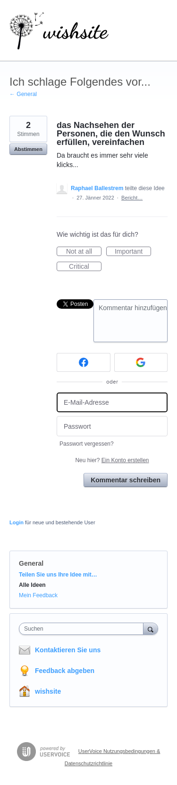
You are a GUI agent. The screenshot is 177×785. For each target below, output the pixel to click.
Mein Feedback (38, 595)
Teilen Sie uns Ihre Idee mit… (58, 574)
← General (23, 94)
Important (133, 252)
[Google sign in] (141, 362)
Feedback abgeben (64, 670)
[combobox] (83, 628)
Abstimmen (28, 149)
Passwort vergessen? (86, 444)
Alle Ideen (32, 585)
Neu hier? (112, 460)
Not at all (83, 252)
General (31, 563)
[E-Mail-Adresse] (112, 402)
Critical (85, 267)
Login (16, 522)
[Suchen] (150, 628)
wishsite (48, 691)
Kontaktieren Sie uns (68, 650)
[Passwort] (112, 426)
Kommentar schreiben (125, 480)
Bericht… (132, 197)
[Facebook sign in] (83, 362)
